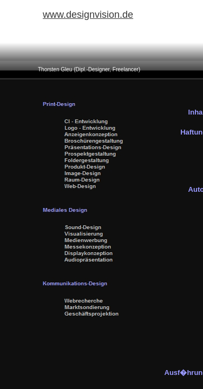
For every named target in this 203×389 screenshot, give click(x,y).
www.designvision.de (88, 14)
